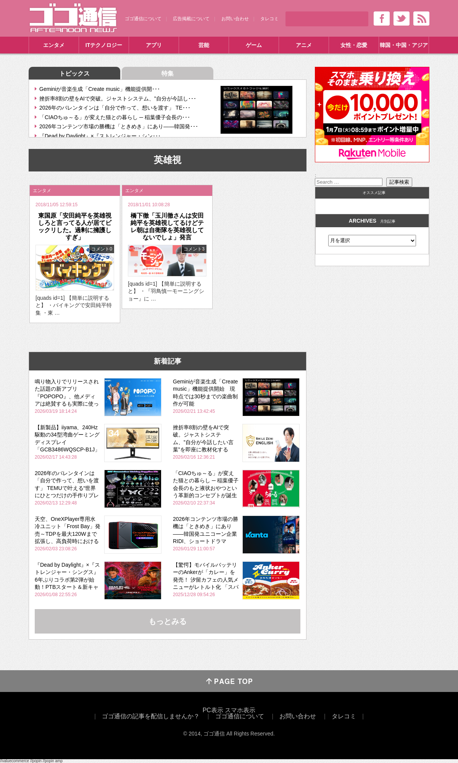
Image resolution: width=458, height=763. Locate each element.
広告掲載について (191, 18)
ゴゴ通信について (143, 18)
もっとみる (167, 621)
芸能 (203, 45)
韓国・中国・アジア (404, 45)
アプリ (154, 45)
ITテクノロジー (103, 45)
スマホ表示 (240, 710)
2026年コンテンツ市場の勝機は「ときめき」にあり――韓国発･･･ (118, 126)
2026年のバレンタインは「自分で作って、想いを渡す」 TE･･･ (114, 108)
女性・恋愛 (353, 45)
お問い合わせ (235, 18)
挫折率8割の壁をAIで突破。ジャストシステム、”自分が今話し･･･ (117, 98)
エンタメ (54, 45)
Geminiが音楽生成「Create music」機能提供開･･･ (99, 89)
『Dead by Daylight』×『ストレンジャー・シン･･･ (100, 136)
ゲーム (254, 45)
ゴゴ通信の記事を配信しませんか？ (151, 716)
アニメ (304, 45)
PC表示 (213, 710)
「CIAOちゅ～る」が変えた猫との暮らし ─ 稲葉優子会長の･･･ (114, 117)
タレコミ (269, 18)
